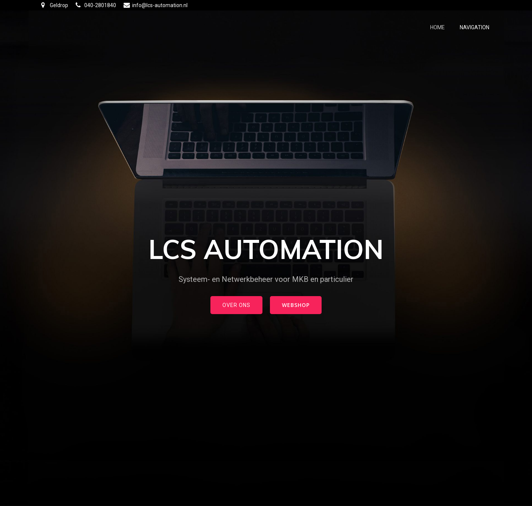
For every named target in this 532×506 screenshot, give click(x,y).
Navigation (474, 27)
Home (437, 27)
